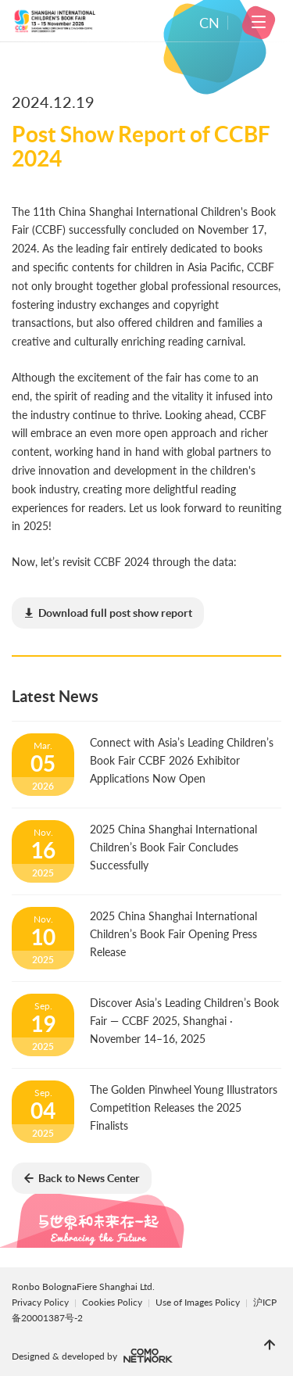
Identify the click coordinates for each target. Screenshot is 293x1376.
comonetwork (148, 1356)
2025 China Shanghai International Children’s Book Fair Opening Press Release (173, 934)
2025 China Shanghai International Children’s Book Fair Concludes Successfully (173, 847)
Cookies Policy (113, 1302)
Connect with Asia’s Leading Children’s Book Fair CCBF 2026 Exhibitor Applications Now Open (181, 760)
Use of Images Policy (198, 1302)
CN (209, 23)
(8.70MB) (107, 613)
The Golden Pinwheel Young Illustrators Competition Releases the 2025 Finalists (183, 1107)
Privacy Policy (40, 1302)
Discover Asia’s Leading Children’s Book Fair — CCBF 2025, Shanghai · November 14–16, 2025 (184, 1020)
